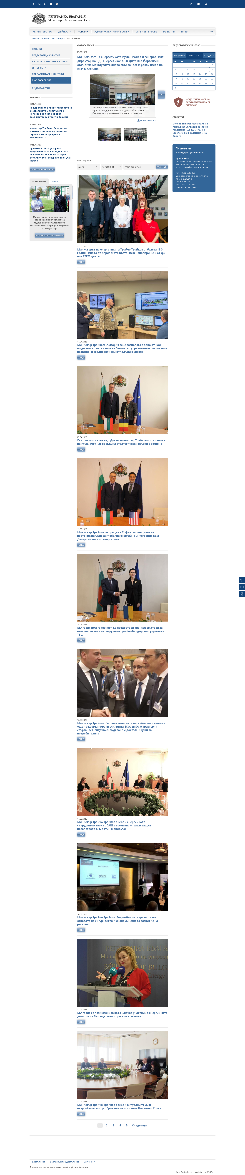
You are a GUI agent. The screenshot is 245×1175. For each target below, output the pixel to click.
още (81, 261)
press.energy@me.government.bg (192, 167)
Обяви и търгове (146, 31)
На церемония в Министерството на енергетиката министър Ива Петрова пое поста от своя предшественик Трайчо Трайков (51, 112)
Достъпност (38, 1161)
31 (176, 88)
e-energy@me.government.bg (190, 152)
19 (188, 78)
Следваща (139, 1125)
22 (206, 78)
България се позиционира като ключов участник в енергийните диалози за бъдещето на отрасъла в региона (122, 1014)
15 (206, 74)
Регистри (169, 31)
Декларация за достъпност (64, 1161)
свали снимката (146, 120)
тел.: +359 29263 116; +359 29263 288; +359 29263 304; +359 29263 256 (194, 163)
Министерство (42, 31)
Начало (35, 38)
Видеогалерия (41, 88)
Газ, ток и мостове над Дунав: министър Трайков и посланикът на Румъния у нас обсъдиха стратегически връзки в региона (122, 442)
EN (191, 3)
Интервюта (39, 67)
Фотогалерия (58, 38)
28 (200, 83)
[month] (198, 55)
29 (206, 83)
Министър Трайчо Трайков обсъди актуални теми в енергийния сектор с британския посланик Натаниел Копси (119, 1106)
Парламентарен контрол (48, 73)
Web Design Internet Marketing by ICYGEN (194, 1172)
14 (200, 74)
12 (188, 74)
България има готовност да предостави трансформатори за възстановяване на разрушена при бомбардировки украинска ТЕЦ (121, 631)
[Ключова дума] (139, 167)
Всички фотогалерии (51, 235)
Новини (83, 31)
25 (182, 83)
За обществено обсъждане (49, 61)
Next (68, 198)
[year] (190, 55)
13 (194, 74)
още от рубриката (42, 169)
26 (188, 83)
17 (176, 78)
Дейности (64, 31)
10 (176, 74)
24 (176, 83)
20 (194, 78)
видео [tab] (55, 181)
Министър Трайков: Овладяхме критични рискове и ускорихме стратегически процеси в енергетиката (48, 133)
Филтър (161, 166)
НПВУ (184, 31)
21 (200, 78)
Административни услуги (112, 31)
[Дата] (88, 167)
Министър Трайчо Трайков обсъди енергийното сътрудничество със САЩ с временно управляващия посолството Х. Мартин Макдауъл (114, 825)
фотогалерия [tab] (39, 181)
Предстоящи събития (46, 55)
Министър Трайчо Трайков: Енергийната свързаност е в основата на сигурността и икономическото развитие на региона (117, 921)
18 (182, 78)
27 (194, 83)
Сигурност (89, 1161)
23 (212, 78)
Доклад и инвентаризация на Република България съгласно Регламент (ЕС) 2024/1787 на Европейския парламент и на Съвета (190, 129)
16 (212, 74)
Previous (34, 198)
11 (182, 74)
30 (212, 83)
